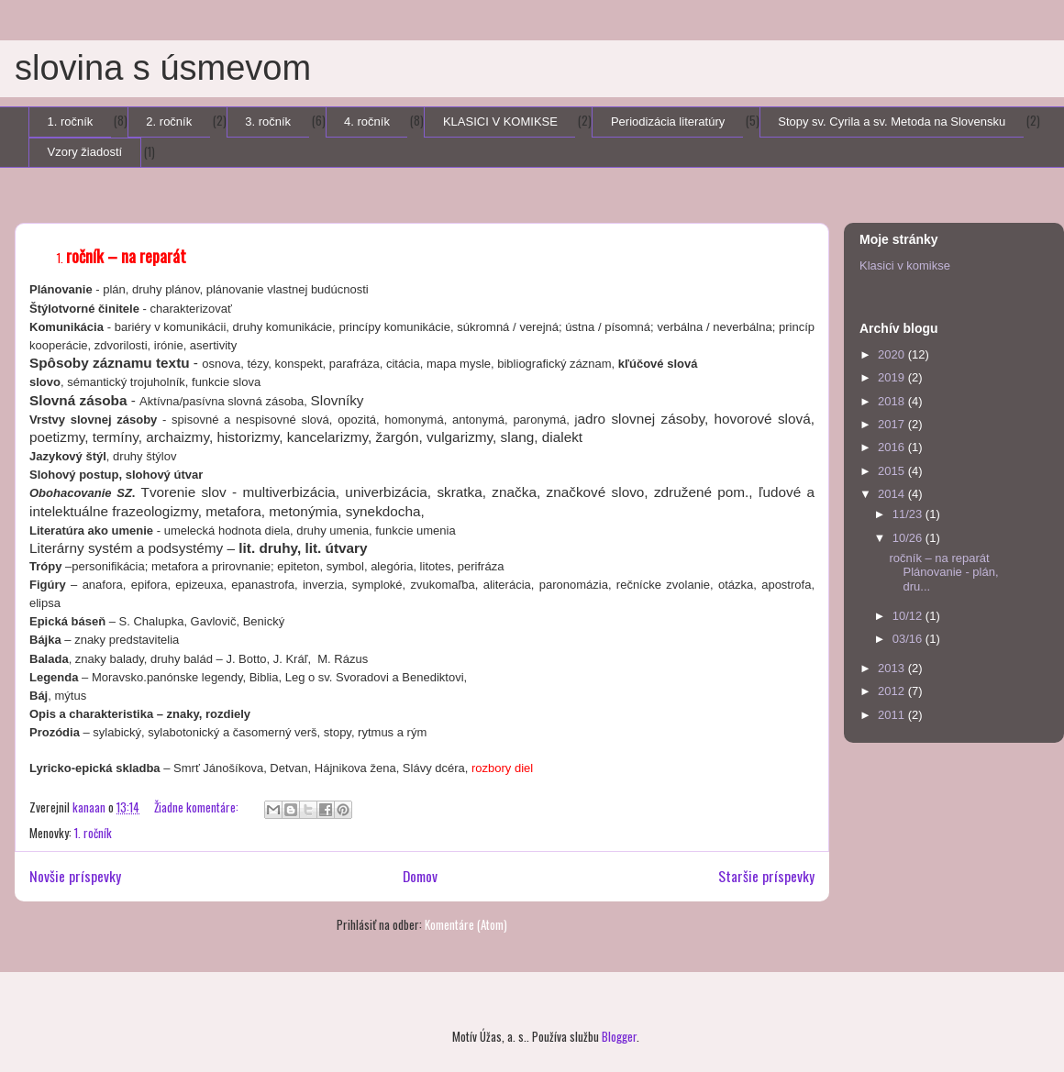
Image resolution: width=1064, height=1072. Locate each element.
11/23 (908, 514)
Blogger (619, 1036)
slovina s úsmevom (163, 68)
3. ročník (268, 121)
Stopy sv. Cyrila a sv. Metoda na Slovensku (891, 121)
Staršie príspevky (766, 876)
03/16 (908, 639)
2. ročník (169, 121)
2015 (893, 471)
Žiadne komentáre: (197, 807)
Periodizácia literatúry (668, 121)
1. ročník (71, 121)
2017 (893, 424)
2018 (893, 401)
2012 (893, 691)
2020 (893, 354)
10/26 (908, 538)
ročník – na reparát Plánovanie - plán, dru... (943, 572)
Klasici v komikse (904, 265)
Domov (420, 876)
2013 (893, 668)
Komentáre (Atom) (466, 924)
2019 (893, 377)
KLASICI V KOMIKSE (500, 121)
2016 (893, 447)
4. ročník (367, 121)
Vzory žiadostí (85, 152)
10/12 (908, 616)
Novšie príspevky (75, 876)
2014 (893, 494)
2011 (893, 715)
